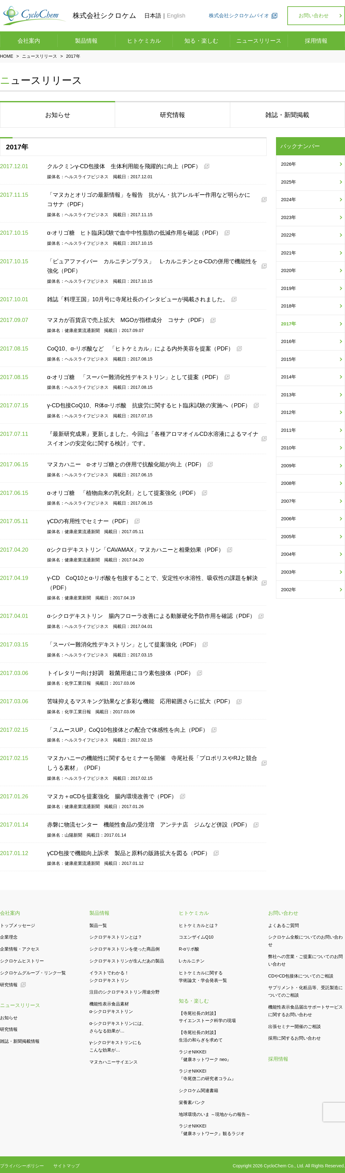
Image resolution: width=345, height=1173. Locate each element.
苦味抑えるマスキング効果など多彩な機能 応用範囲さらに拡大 (140, 701)
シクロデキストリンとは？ (115, 937)
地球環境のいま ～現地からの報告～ (214, 1114)
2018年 (288, 305)
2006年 (288, 518)
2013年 (288, 394)
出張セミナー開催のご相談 (294, 1026)
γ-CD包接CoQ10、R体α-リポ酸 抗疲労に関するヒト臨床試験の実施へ (149, 405)
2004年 (288, 554)
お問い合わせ (314, 15)
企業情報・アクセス (20, 948)
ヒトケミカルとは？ (198, 925)
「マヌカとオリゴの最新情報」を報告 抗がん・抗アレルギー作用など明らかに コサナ (151, 200)
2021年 (288, 252)
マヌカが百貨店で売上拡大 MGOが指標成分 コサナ (127, 320)
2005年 (288, 536)
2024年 (288, 199)
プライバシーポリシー (22, 1165)
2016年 (288, 341)
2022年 (288, 235)
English (176, 16)
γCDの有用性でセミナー (89, 521)
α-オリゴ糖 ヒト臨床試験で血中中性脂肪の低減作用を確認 (134, 233)
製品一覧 (98, 925)
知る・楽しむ (201, 41)
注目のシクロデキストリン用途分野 (124, 991)
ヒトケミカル (144, 41)
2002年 (288, 589)
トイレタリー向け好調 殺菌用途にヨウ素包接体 (120, 673)
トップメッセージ (17, 925)
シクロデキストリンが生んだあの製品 (126, 960)
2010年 (288, 447)
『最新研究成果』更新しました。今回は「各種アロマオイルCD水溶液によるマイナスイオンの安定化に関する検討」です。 (152, 439)
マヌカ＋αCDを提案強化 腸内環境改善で (112, 796)
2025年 (288, 182)
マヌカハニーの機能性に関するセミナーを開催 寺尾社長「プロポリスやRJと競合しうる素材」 (152, 763)
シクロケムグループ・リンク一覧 (33, 972)
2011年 (288, 430)
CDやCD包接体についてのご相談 (300, 975)
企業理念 (9, 937)
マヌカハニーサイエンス (113, 1061)
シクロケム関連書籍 (198, 1090)
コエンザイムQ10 (196, 937)
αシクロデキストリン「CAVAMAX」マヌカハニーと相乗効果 (135, 550)
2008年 (288, 483)
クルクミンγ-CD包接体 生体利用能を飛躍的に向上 (124, 166)
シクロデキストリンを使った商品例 (124, 948)
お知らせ (9, 1017)
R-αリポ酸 (189, 948)
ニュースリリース (258, 41)
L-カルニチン (191, 960)
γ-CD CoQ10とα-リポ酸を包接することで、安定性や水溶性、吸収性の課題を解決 (152, 583)
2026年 (288, 164)
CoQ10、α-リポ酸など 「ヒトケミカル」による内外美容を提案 (140, 348)
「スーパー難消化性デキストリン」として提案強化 (123, 644)
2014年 (288, 376)
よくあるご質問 (283, 925)
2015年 (288, 359)
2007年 (288, 501)
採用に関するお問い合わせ (294, 1038)
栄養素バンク (192, 1102)
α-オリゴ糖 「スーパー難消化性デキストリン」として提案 (134, 377)
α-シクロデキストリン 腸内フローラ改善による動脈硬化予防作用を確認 (151, 616)
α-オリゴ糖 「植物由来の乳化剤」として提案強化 (123, 493)
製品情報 (86, 41)
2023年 (288, 217)
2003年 (288, 572)
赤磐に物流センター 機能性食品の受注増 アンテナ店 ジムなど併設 (148, 825)
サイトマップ (66, 1165)
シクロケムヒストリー (22, 960)
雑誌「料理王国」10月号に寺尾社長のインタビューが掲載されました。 (137, 299)
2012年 (288, 412)
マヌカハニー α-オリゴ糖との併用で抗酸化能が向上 (125, 464)
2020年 (288, 270)
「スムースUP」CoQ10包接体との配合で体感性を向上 (127, 730)
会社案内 (29, 41)
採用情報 (316, 41)
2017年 (288, 323)
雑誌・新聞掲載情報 (20, 1041)
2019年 (288, 288)
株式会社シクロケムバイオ (239, 15)
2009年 (288, 465)
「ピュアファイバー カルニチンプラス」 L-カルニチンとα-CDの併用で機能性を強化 (152, 266)
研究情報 (9, 984)
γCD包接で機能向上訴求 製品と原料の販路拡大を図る (128, 853)
